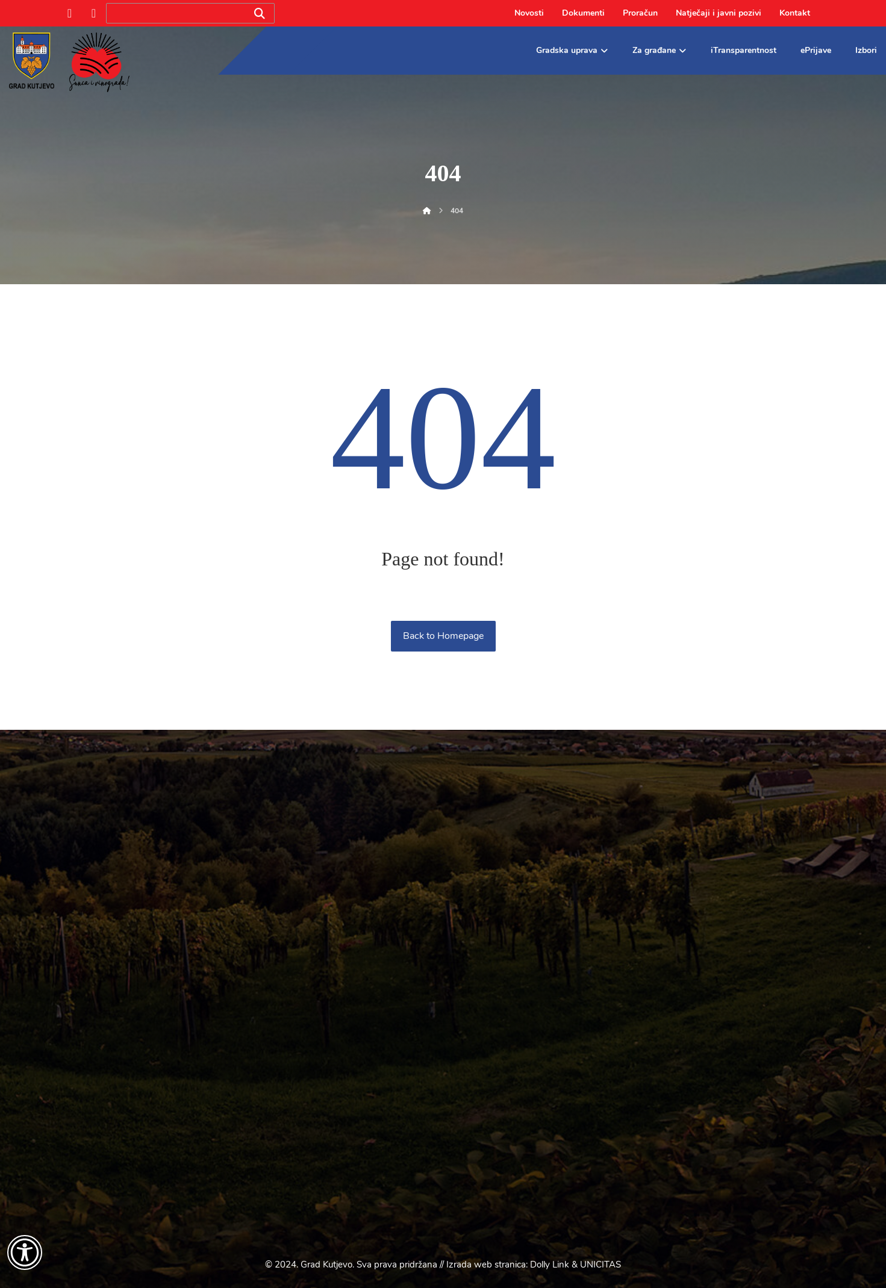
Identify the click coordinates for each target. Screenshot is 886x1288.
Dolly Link (549, 1264)
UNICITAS (600, 1264)
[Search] (259, 13)
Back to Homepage (443, 635)
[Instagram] (94, 13)
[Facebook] (70, 13)
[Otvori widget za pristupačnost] (24, 1252)
